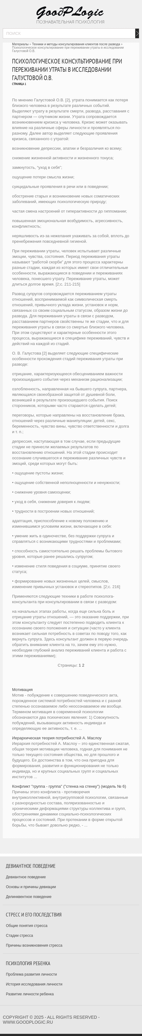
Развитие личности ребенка (30, 994)
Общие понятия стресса (26, 926)
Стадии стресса (19, 935)
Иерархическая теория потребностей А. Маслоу (56, 738)
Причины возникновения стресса (34, 945)
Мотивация (22, 689)
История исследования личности (34, 984)
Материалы (20, 44)
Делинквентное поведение (28, 897)
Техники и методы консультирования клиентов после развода (76, 44)
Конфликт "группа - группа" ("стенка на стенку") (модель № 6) (69, 786)
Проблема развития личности (31, 974)
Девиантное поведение (26, 877)
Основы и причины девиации (31, 887)
